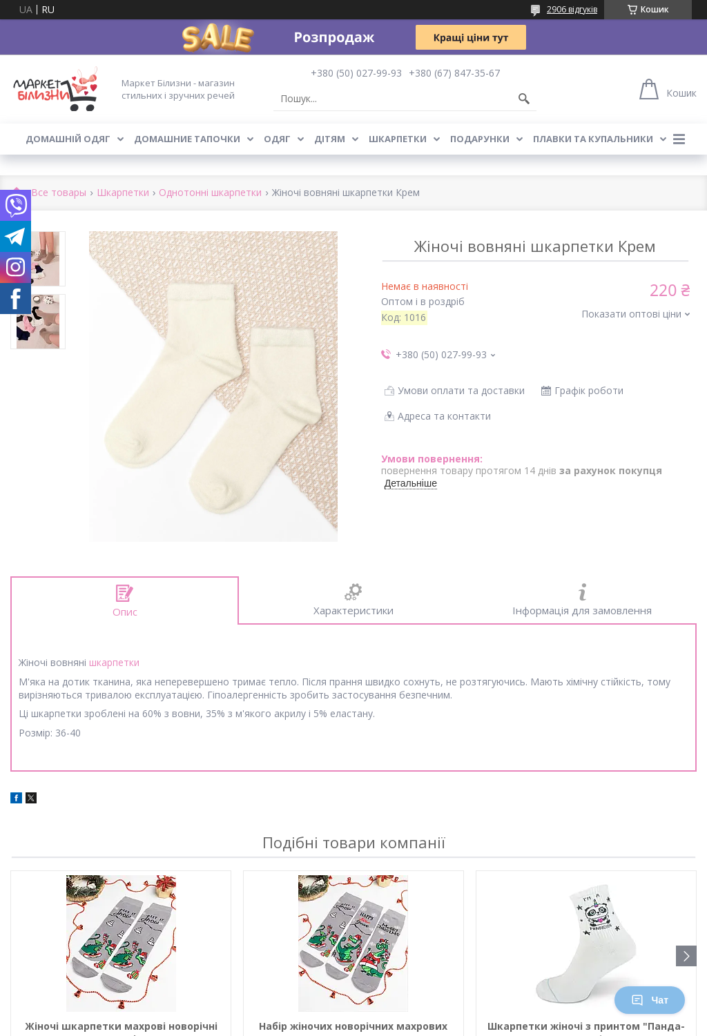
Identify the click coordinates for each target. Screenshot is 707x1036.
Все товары (58, 193)
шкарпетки (114, 662)
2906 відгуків (572, 9)
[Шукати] (524, 98)
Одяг (277, 139)
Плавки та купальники (593, 139)
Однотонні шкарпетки (210, 193)
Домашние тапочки (187, 139)
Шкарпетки (398, 139)
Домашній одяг (68, 139)
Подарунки (480, 139)
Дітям (329, 139)
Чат (649, 1000)
